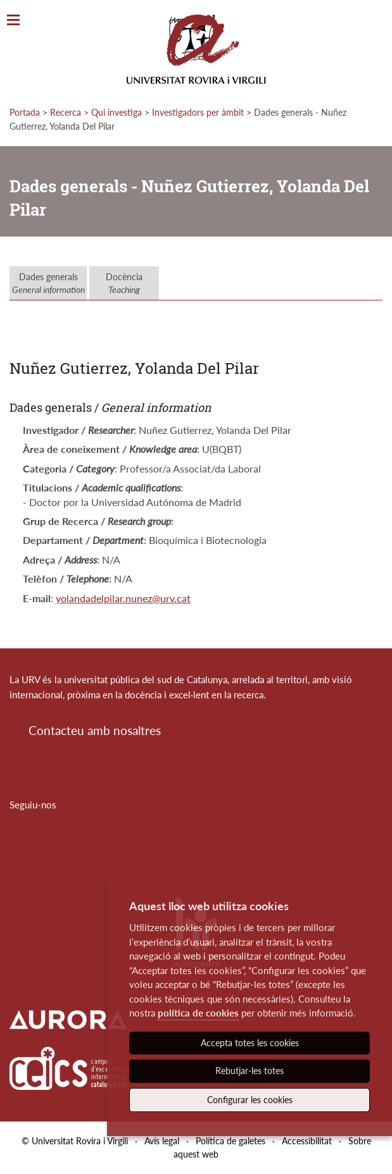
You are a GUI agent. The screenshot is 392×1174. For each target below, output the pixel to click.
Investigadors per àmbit (198, 112)
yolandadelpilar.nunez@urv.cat (123, 598)
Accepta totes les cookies (250, 1042)
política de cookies (198, 1012)
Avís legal (161, 1140)
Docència (124, 283)
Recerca (65, 112)
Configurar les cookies (250, 1099)
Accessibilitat (307, 1140)
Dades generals (48, 283)
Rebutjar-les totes (249, 1070)
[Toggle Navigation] (13, 20)
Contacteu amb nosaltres (94, 730)
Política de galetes (230, 1140)
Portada (24, 112)
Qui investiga (116, 112)
